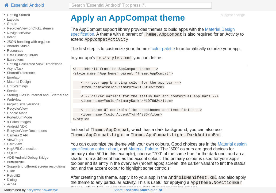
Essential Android (24, 5)
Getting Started (18, 15)
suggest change (233, 15)
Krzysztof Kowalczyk (42, 190)
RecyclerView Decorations (27, 131)
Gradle (12, 24)
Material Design (19, 82)
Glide (11, 171)
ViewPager (15, 140)
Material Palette (143, 153)
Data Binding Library (22, 55)
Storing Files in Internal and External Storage (41, 95)
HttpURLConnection (22, 149)
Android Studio (18, 46)
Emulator (14, 77)
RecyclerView (17, 108)
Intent (11, 37)
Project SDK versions (23, 104)
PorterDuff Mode (19, 117)
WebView (14, 100)
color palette (163, 50)
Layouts (13, 19)
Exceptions (15, 59)
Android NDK (17, 126)
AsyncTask (15, 68)
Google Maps (17, 113)
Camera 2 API (17, 135)
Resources (15, 51)
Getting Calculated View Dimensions (34, 64)
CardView (14, 144)
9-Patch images (19, 122)
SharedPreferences (21, 73)
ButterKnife (15, 162)
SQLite (12, 153)
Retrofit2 (13, 175)
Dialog (12, 180)
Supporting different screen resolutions (36, 166)
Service (12, 91)
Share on (138, 190)
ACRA (12, 184)
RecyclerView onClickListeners (30, 28)
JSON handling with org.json (28, 42)
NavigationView (18, 33)
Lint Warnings (17, 86)
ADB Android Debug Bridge (27, 157)
